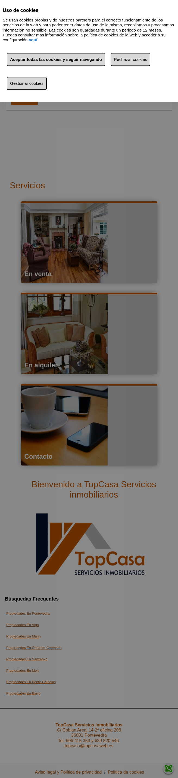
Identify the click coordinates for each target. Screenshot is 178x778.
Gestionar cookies (26, 83)
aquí (33, 40)
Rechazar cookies (130, 59)
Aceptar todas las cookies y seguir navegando (56, 59)
